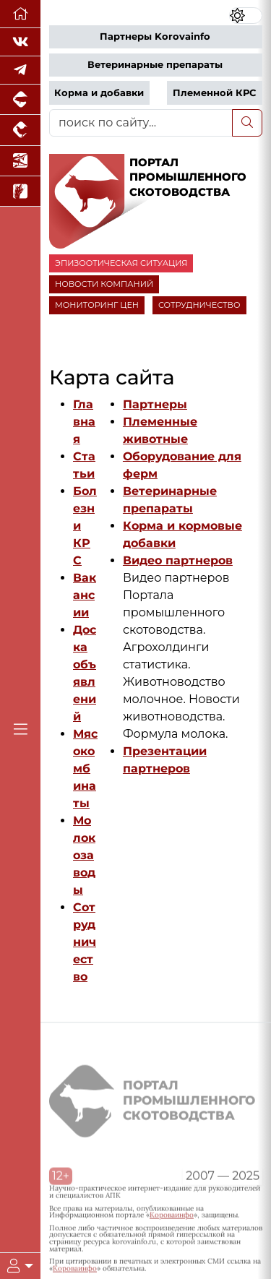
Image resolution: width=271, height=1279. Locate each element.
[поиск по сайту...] (141, 123)
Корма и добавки (99, 92)
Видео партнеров (178, 560)
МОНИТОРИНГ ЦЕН (97, 305)
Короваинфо (172, 1218)
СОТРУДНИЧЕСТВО (199, 305)
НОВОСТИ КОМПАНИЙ (104, 284)
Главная (84, 421)
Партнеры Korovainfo (155, 36)
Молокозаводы (84, 855)
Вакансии (84, 595)
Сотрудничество (84, 941)
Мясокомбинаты (85, 768)
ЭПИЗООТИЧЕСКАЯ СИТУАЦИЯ (121, 263)
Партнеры (155, 404)
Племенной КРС (214, 92)
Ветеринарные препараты (155, 64)
